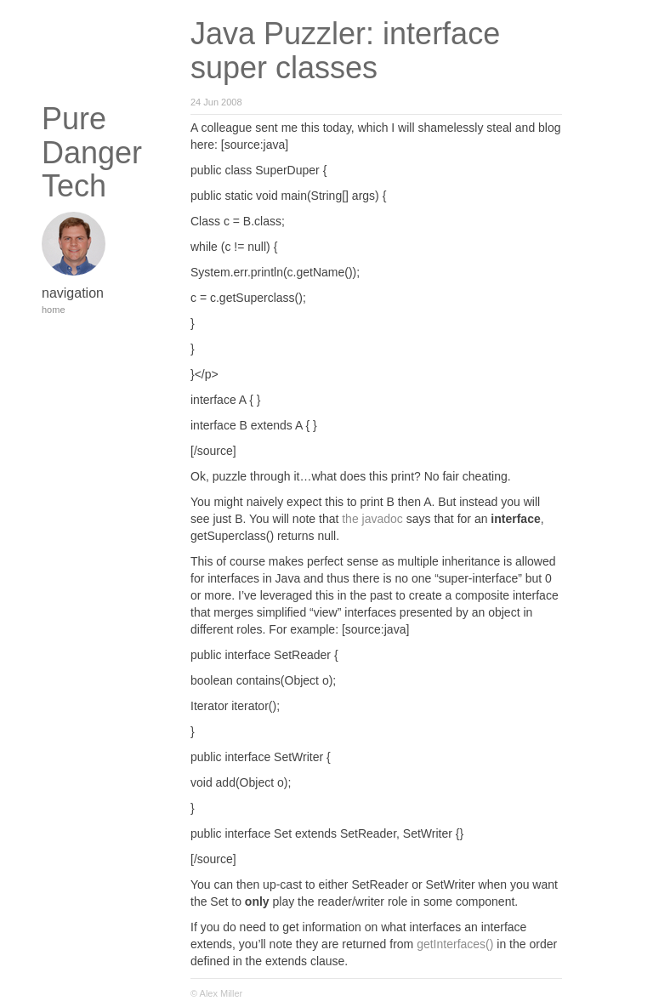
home (53, 309)
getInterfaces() (455, 944)
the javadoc (372, 519)
